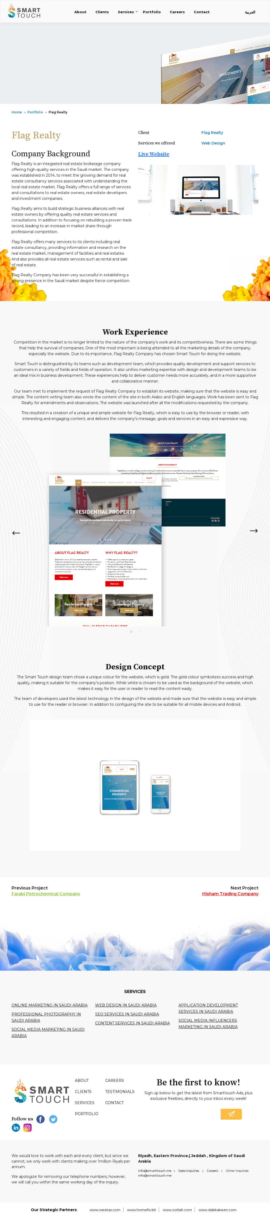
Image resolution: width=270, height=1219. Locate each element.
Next (254, 531)
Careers (177, 12)
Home (17, 112)
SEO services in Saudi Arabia (127, 1014)
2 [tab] (139, 632)
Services (126, 12)
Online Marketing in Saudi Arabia (50, 1005)
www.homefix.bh (141, 1210)
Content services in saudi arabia (132, 1023)
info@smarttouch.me (154, 1171)
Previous (16, 533)
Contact (202, 12)
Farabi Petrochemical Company (46, 893)
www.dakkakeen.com (218, 1210)
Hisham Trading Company (230, 893)
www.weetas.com (105, 1210)
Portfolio (152, 12)
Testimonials (119, 1091)
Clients (102, 12)
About (80, 12)
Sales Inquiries (188, 1171)
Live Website (153, 154)
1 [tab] (131, 632)
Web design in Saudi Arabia (126, 1005)
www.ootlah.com (177, 1210)
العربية (250, 12)
